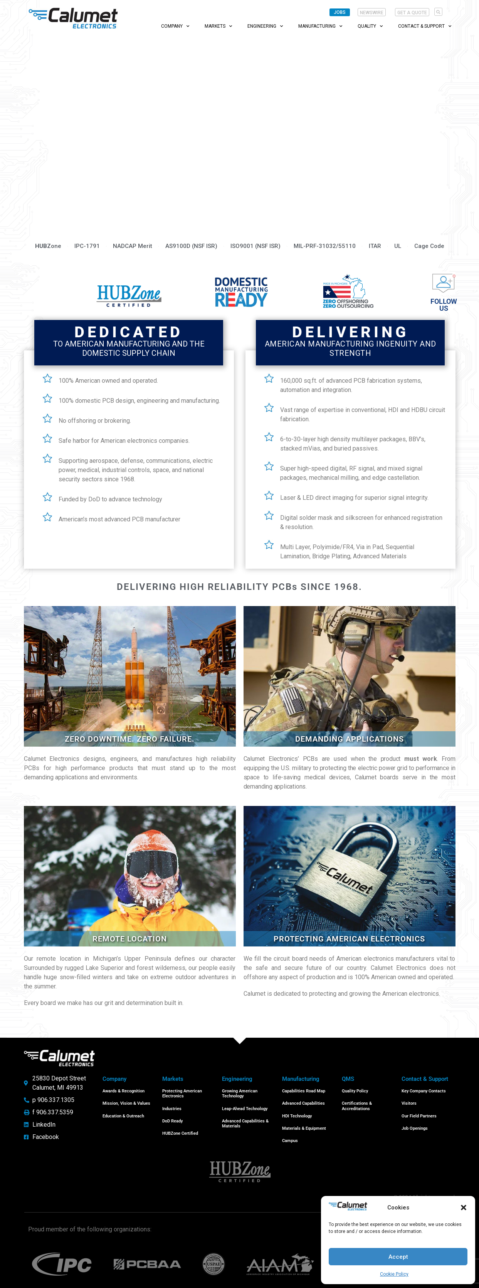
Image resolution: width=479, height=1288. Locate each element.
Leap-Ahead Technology (244, 1106)
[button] (463, 1207)
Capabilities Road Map (303, 1090)
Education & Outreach (123, 1112)
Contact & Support (424, 26)
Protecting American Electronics (182, 1093)
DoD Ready (172, 1117)
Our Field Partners (419, 1112)
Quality (370, 26)
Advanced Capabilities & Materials (245, 1120)
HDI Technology (297, 1112)
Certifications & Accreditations (357, 1104)
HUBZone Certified (180, 1128)
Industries (172, 1106)
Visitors (409, 1101)
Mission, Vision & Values (126, 1101)
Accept (398, 1256)
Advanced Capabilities (303, 1101)
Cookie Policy (394, 1274)
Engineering (265, 26)
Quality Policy (355, 1090)
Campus (290, 1133)
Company (175, 26)
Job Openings (415, 1123)
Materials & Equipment (304, 1123)
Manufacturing (320, 26)
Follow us (443, 304)
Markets (218, 26)
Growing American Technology (239, 1093)
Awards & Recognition (124, 1090)
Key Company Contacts (424, 1090)
